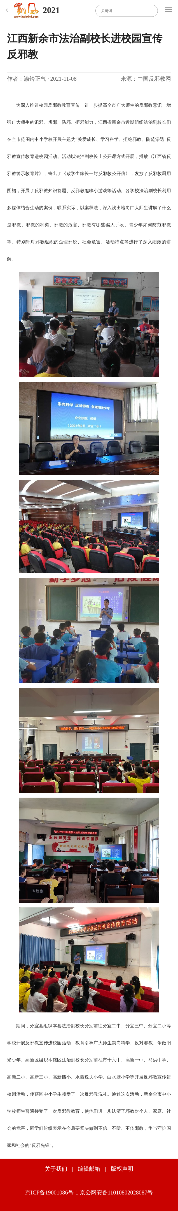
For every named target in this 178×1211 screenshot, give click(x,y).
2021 (51, 10)
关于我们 (56, 1169)
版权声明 (122, 1169)
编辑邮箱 (89, 1169)
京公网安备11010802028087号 (116, 1192)
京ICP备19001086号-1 (51, 1192)
